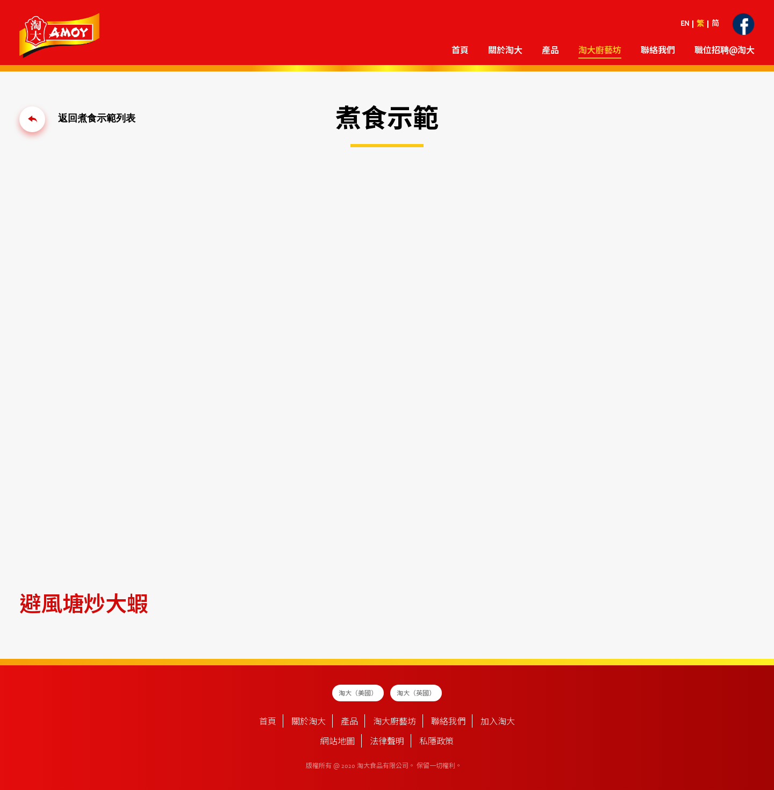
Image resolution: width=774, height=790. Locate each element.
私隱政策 (436, 742)
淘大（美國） (358, 694)
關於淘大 (505, 51)
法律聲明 (387, 742)
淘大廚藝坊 (599, 51)
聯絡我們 (658, 51)
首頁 (460, 51)
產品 (550, 51)
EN (684, 24)
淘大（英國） (416, 694)
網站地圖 (337, 742)
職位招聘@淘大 (724, 51)
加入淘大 (498, 722)
